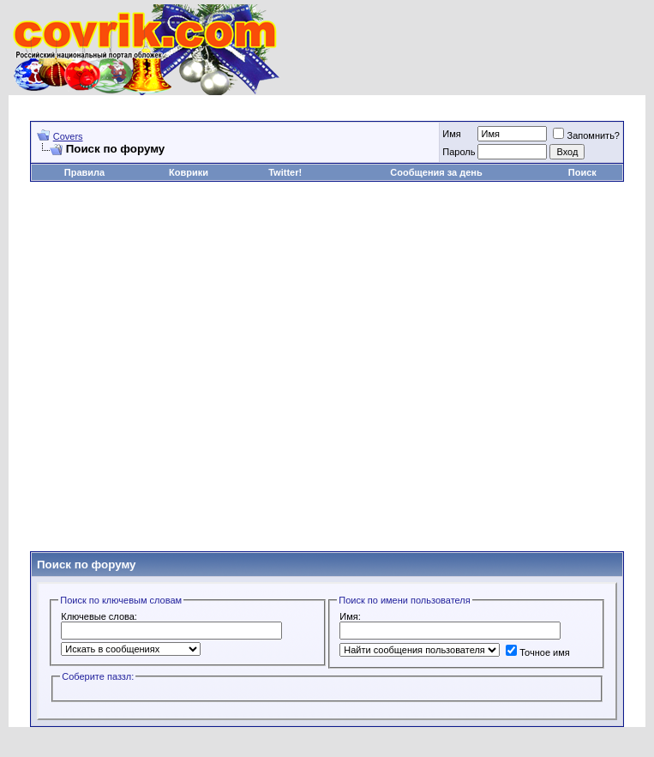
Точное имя (538, 652)
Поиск (582, 172)
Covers (68, 136)
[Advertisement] (312, 366)
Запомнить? (586, 135)
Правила (84, 172)
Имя (451, 134)
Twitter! (285, 172)
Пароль (458, 152)
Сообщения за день (436, 172)
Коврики (188, 172)
